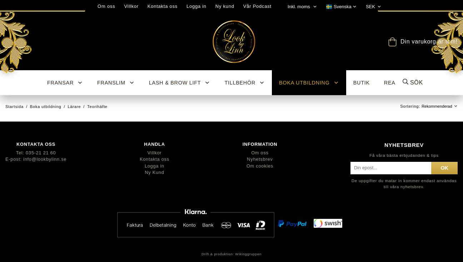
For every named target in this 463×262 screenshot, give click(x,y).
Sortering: (411, 106)
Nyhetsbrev (260, 159)
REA (389, 83)
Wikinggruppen (248, 254)
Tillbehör (244, 83)
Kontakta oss (163, 6)
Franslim (116, 83)
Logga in (196, 6)
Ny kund (224, 6)
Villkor (131, 6)
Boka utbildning (309, 83)
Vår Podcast (257, 6)
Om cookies (260, 166)
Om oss (106, 6)
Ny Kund (154, 172)
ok (444, 168)
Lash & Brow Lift (179, 83)
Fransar (65, 83)
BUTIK (361, 83)
